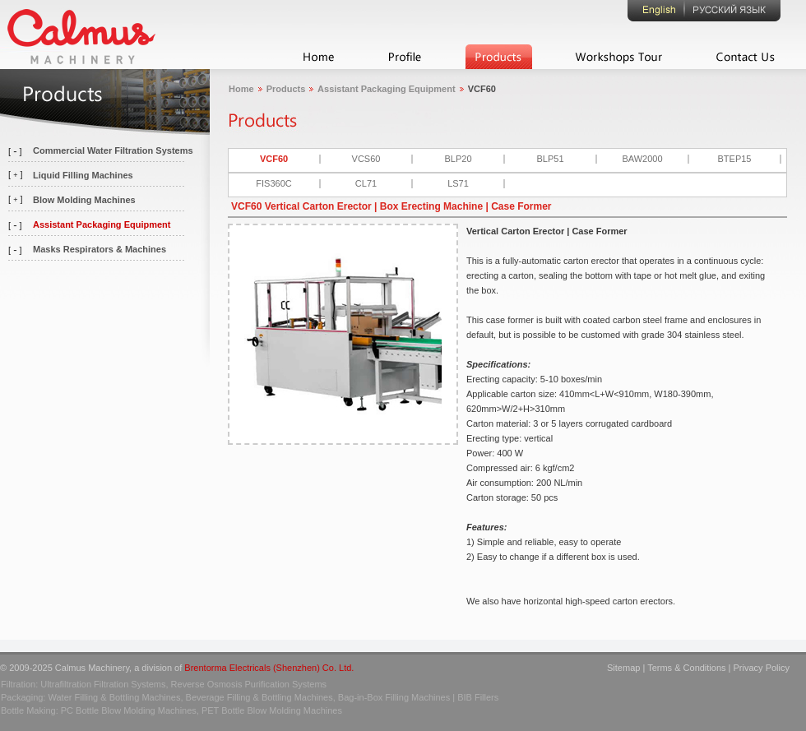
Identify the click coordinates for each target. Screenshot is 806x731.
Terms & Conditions (686, 668)
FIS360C (273, 183)
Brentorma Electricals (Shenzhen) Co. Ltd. (269, 668)
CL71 (366, 183)
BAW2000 (642, 159)
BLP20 (457, 159)
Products (286, 89)
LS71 (458, 183)
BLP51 (549, 159)
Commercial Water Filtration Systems (113, 150)
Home (241, 89)
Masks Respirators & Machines (99, 249)
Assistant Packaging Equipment (101, 224)
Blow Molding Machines (84, 200)
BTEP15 (735, 159)
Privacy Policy (762, 668)
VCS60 (366, 159)
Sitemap (623, 668)
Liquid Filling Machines (83, 175)
